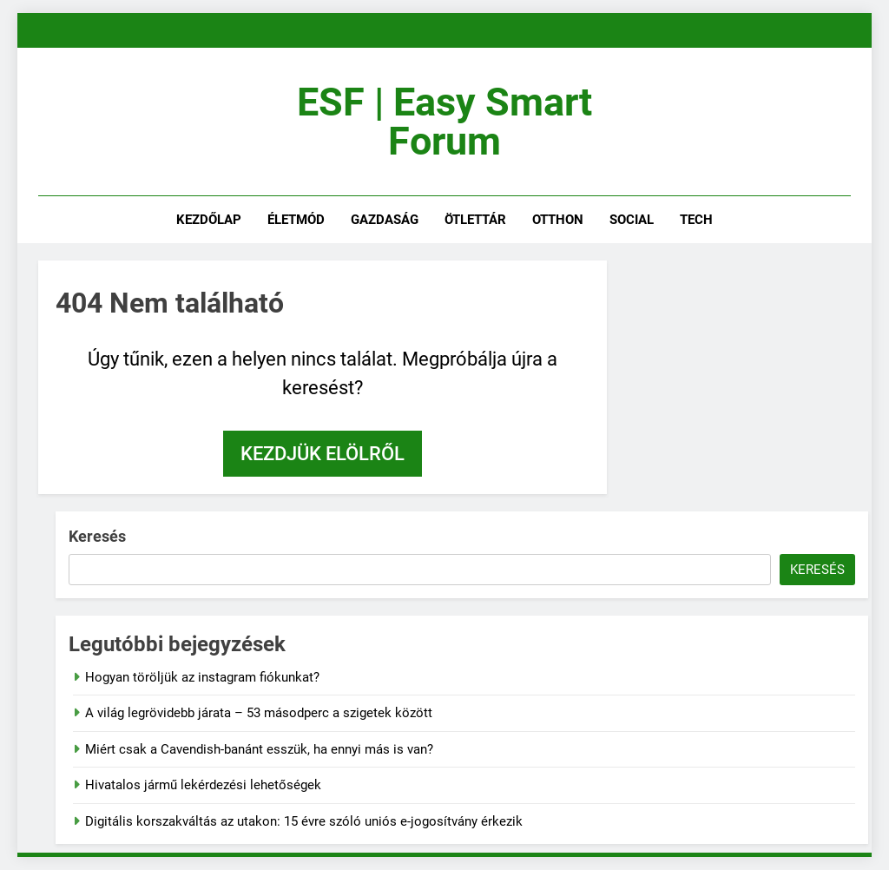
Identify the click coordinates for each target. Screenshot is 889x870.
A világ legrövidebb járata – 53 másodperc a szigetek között (258, 713)
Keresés (97, 536)
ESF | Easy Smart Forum (444, 121)
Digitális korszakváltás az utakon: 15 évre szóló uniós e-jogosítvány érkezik (304, 821)
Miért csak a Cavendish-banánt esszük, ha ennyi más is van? (259, 749)
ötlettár (475, 219)
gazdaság (384, 219)
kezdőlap (208, 219)
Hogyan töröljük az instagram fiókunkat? (202, 677)
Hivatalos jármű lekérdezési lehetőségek (203, 785)
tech (696, 219)
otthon (557, 219)
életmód (296, 219)
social (631, 219)
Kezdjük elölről (322, 454)
